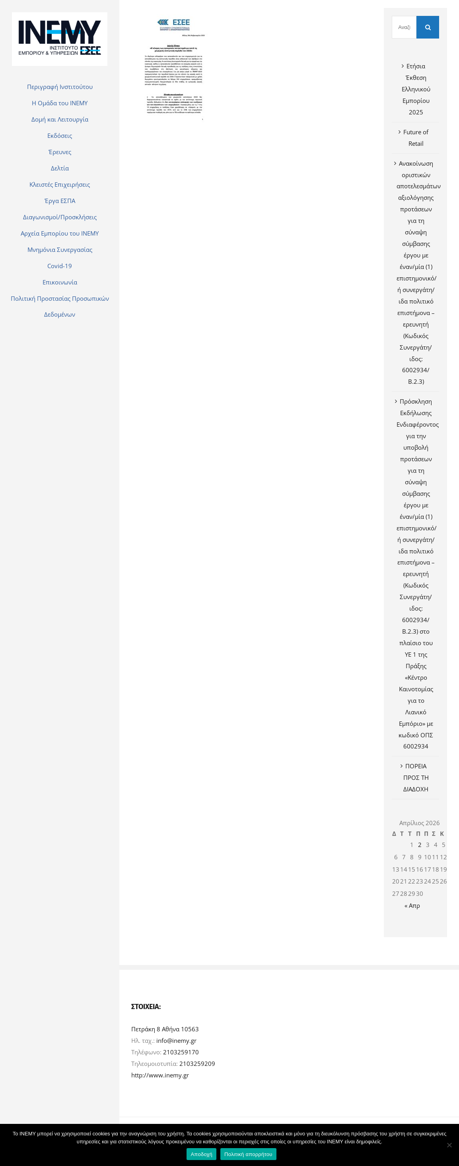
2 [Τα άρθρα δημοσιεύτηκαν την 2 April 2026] (420, 845)
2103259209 (197, 1063)
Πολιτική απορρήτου (248, 1154)
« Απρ (412, 905)
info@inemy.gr (176, 1040)
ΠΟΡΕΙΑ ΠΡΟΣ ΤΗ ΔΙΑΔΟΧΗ (416, 777)
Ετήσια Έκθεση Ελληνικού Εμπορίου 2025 (416, 89)
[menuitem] (59, 86)
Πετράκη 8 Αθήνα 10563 (165, 1029)
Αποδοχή (201, 1154)
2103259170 (181, 1052)
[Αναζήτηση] (404, 27)
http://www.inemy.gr (160, 1075)
